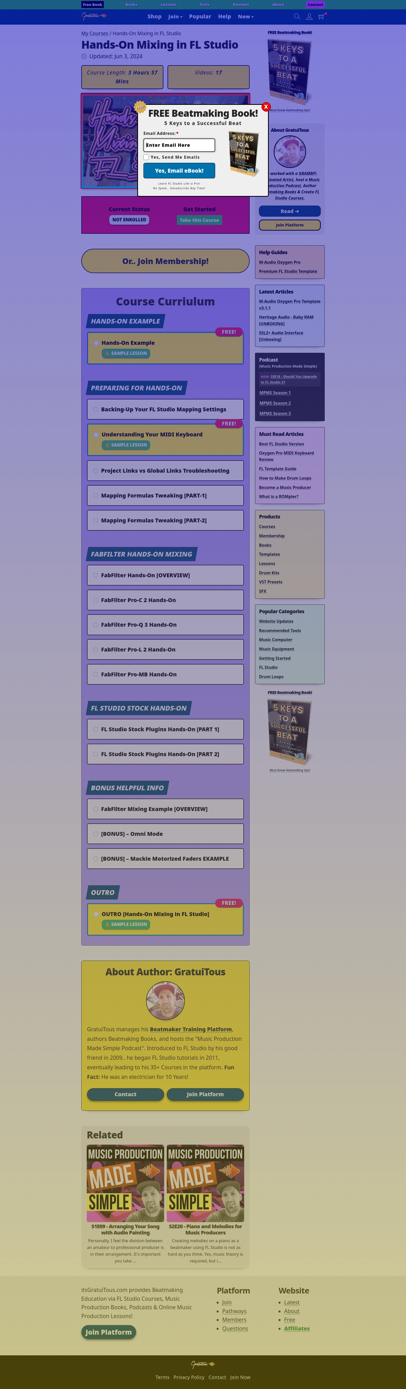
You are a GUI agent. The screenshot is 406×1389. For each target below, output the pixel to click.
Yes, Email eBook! (179, 170)
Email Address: (161, 133)
